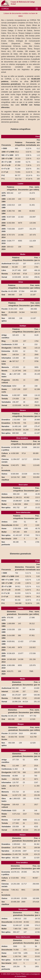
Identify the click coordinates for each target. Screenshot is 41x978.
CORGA (5, 9)
